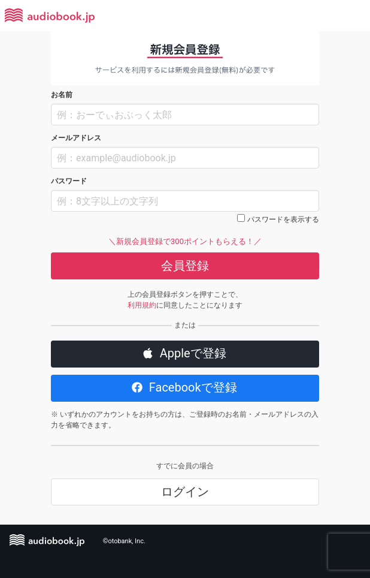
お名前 (61, 95)
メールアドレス (76, 138)
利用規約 (142, 305)
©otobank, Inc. (124, 541)
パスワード (69, 181)
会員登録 (185, 265)
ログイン (185, 491)
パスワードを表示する (283, 219)
